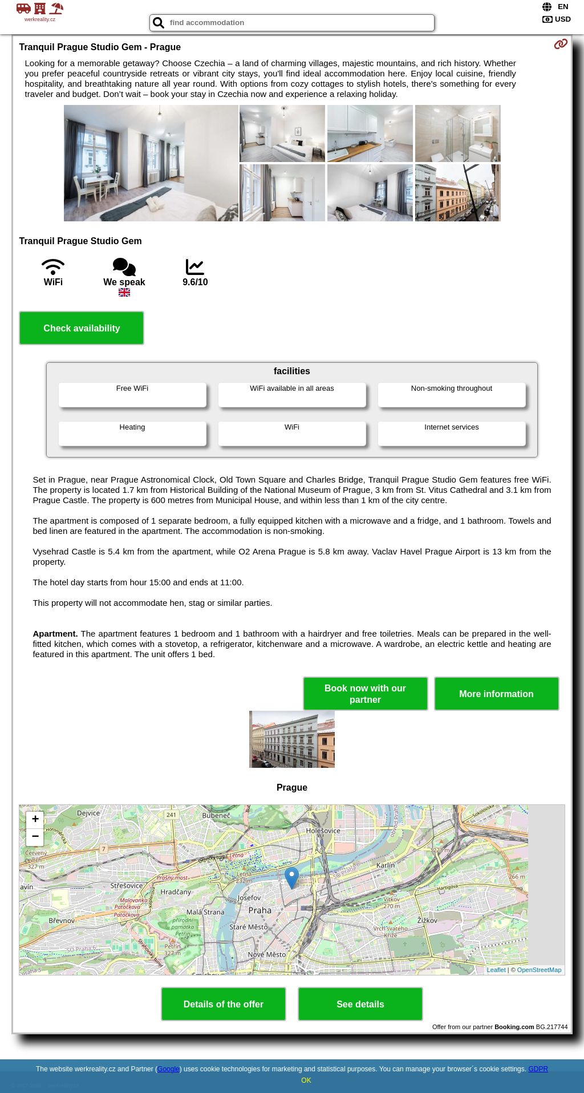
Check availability (81, 328)
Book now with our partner (365, 693)
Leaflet (496, 969)
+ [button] (35, 820)
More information (496, 694)
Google (168, 1069)
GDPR (538, 1069)
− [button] (35, 837)
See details (360, 1004)
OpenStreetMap (539, 969)
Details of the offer (223, 1004)
